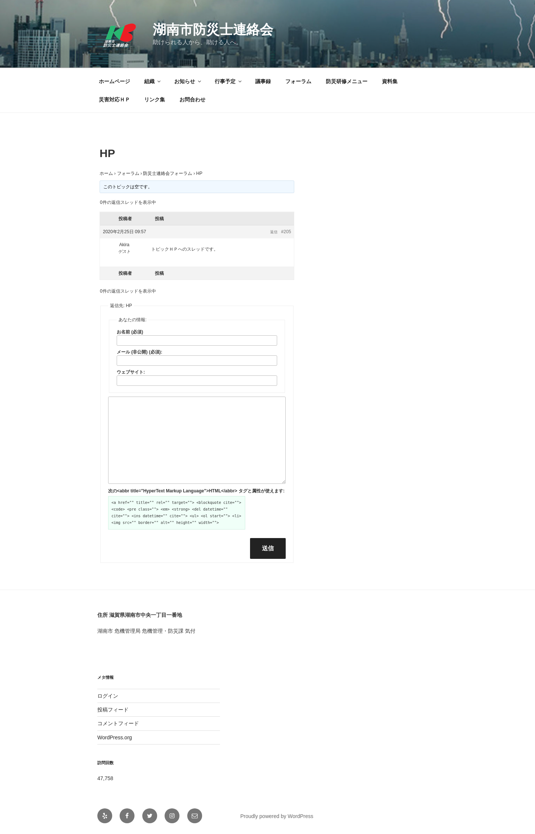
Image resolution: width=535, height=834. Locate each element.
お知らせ (188, 81)
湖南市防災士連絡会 (213, 29)
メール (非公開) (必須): (139, 352)
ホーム (106, 173)
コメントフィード (118, 723)
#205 (286, 231)
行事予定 (229, 81)
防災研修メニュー (346, 81)
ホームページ (114, 81)
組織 (153, 81)
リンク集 (154, 99)
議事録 (263, 81)
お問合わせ (192, 99)
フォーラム (298, 81)
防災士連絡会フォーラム (167, 173)
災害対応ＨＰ (114, 99)
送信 (268, 548)
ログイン (107, 696)
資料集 (390, 81)
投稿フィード (113, 710)
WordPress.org (114, 737)
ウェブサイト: (131, 372)
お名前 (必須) (130, 332)
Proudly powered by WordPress (277, 816)
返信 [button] (274, 232)
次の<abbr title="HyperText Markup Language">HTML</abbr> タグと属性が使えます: (196, 490)
